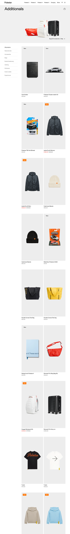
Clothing (7, 64)
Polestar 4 (40, 2)
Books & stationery (9, 61)
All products (7, 47)
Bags (6, 57)
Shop (61, 38)
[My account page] (64, 2)
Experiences (8, 75)
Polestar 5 (46, 2)
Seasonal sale (8, 50)
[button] (64, 9)
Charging (53, 2)
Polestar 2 (26, 2)
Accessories (8, 54)
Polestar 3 (33, 2)
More (58, 2)
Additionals (14, 9)
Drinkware (7, 68)
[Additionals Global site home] (8, 2)
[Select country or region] (62, 2)
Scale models (8, 71)
